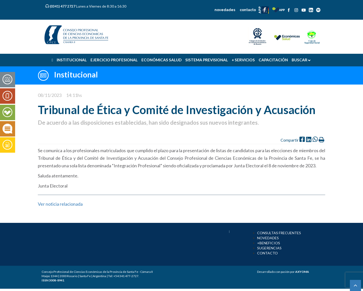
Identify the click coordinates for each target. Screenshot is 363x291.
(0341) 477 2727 (63, 6)
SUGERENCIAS (269, 248)
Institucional (76, 74)
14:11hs (74, 95)
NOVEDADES (268, 238)
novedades (225, 10)
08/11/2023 (50, 95)
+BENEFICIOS (268, 243)
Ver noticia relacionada (60, 204)
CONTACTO (267, 253)
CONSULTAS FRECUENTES (279, 233)
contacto (248, 10)
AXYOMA (302, 272)
